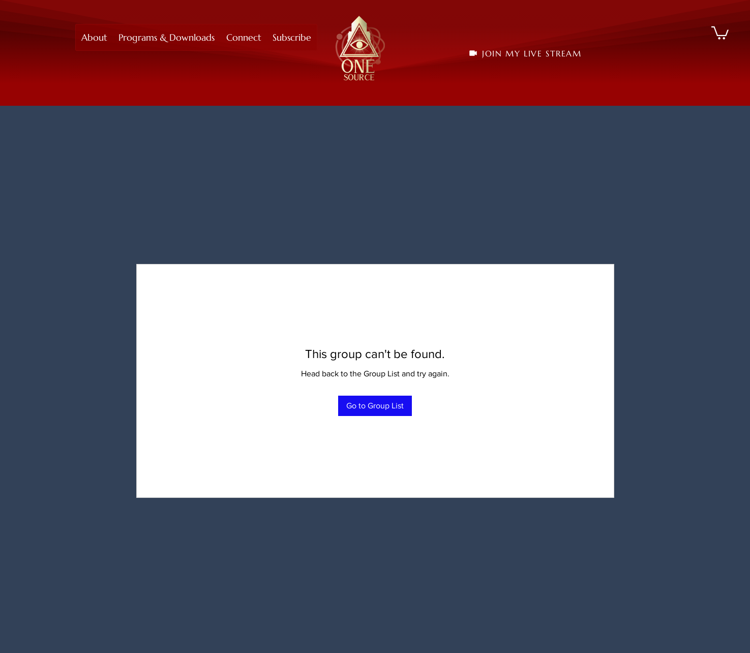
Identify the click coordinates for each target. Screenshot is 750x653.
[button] (94, 37)
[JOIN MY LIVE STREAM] (525, 53)
